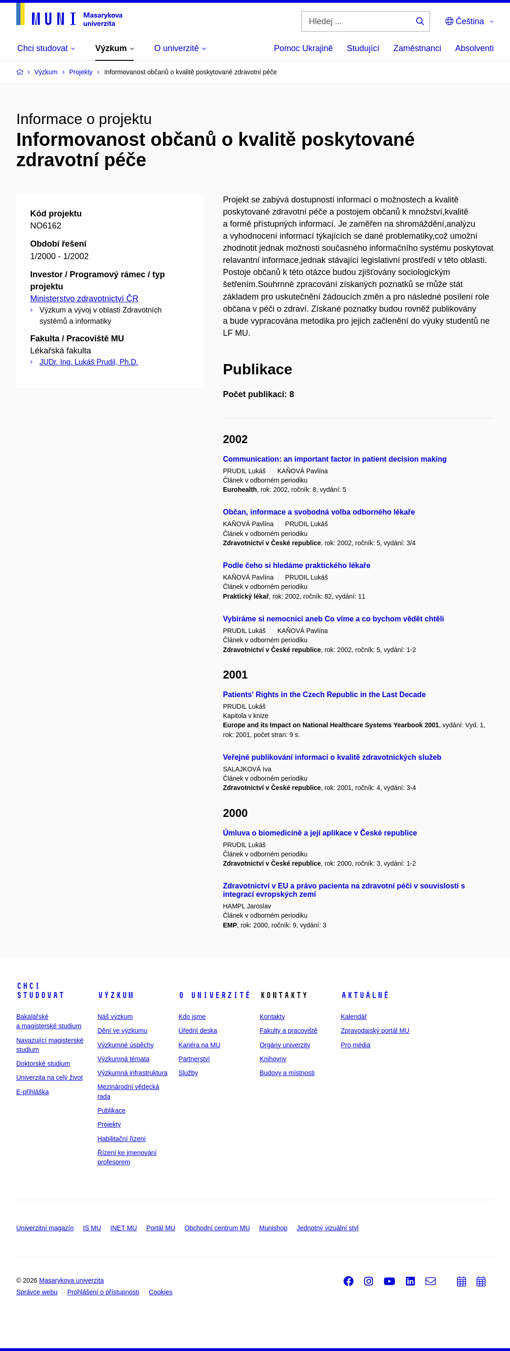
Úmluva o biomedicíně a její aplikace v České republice (320, 833)
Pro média (356, 1045)
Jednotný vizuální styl (328, 1228)
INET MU (124, 1228)
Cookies (161, 1292)
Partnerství (194, 1059)
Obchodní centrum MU (217, 1228)
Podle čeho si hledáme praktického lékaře (296, 565)
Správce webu (37, 1292)
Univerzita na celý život (49, 1077)
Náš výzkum (115, 1016)
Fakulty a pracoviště (289, 1030)
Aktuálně (365, 995)
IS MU (92, 1228)
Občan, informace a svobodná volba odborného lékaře (319, 512)
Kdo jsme (191, 1016)
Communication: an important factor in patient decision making (335, 459)
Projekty (109, 1124)
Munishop (273, 1228)
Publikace (112, 1110)
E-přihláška (32, 1092)
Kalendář (354, 1016)
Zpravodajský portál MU (375, 1030)
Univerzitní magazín (45, 1228)
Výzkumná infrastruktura (133, 1073)
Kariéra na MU (199, 1045)
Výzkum (116, 995)
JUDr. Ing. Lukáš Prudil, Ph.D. (88, 362)
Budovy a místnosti (287, 1073)
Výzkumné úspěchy (126, 1045)
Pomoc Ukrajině (303, 48)
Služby (188, 1073)
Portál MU (160, 1228)
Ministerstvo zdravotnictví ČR (84, 298)
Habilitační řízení (122, 1138)
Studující (363, 48)
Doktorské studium (43, 1063)
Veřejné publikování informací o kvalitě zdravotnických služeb (332, 757)
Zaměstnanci (417, 48)
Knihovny (273, 1059)
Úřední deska (197, 1030)
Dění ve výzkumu (122, 1030)
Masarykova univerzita (71, 1280)
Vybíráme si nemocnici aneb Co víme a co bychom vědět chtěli (333, 619)
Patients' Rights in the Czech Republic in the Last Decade (324, 694)
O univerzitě (214, 995)
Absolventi (474, 48)
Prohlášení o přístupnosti (103, 1292)
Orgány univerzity (285, 1045)
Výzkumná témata (124, 1059)
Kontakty (272, 1016)
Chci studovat (40, 990)
